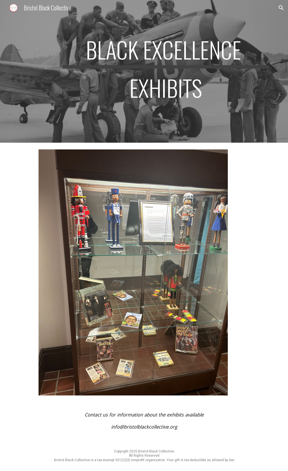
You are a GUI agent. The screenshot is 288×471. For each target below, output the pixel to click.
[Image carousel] (133, 272)
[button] (281, 8)
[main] (165, 71)
